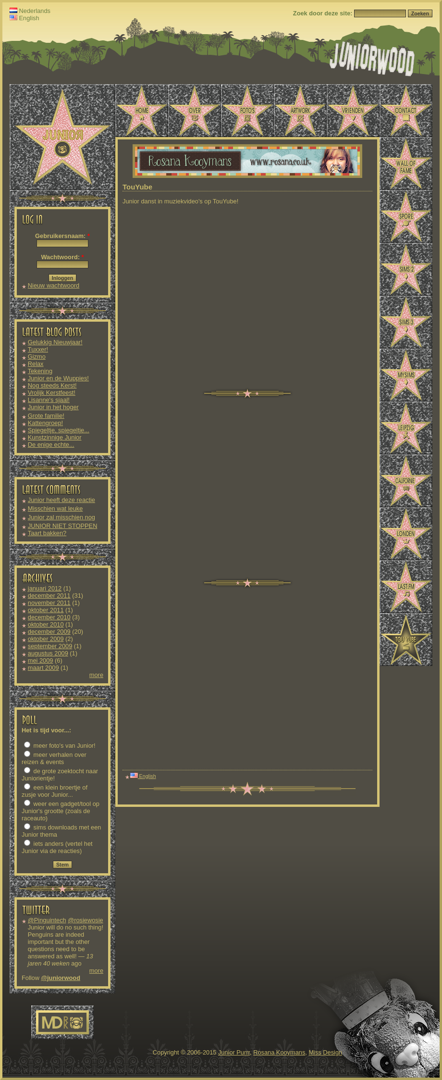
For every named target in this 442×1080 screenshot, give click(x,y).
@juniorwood (60, 977)
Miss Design (325, 1052)
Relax (36, 363)
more (96, 674)
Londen (406, 533)
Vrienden (353, 110)
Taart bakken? (47, 533)
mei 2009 (40, 660)
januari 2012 (44, 588)
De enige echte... (51, 444)
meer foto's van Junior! (60, 745)
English (24, 18)
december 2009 (49, 631)
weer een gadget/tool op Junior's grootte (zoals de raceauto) (60, 811)
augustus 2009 (48, 653)
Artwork (300, 110)
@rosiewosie (85, 920)
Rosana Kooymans (279, 1052)
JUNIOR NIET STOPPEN (63, 525)
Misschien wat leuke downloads (55, 512)
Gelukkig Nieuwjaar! (55, 342)
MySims (406, 375)
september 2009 (50, 646)
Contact (406, 110)
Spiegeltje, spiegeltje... (58, 430)
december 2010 (49, 617)
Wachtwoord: (62, 257)
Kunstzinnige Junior (55, 437)
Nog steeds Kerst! (52, 385)
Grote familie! (46, 415)
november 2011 (49, 602)
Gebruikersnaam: (62, 235)
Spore (406, 216)
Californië (406, 480)
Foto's (247, 110)
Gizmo (37, 356)
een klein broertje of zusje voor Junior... (54, 791)
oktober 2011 (46, 610)
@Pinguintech (47, 920)
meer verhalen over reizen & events (54, 758)
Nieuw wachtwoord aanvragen (53, 289)
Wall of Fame (406, 163)
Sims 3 (406, 322)
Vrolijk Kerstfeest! (51, 392)
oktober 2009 (46, 638)
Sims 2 (406, 269)
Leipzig (406, 428)
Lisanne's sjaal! (49, 399)
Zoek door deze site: (323, 13)
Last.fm (406, 586)
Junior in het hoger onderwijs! (53, 410)
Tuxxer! (38, 349)
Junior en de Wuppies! (58, 378)
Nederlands (30, 10)
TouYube (406, 639)
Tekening (40, 371)
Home (141, 110)
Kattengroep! (45, 423)
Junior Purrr (234, 1052)
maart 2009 (43, 667)
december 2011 (49, 595)
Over (194, 110)
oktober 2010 (46, 624)
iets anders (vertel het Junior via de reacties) (57, 847)
